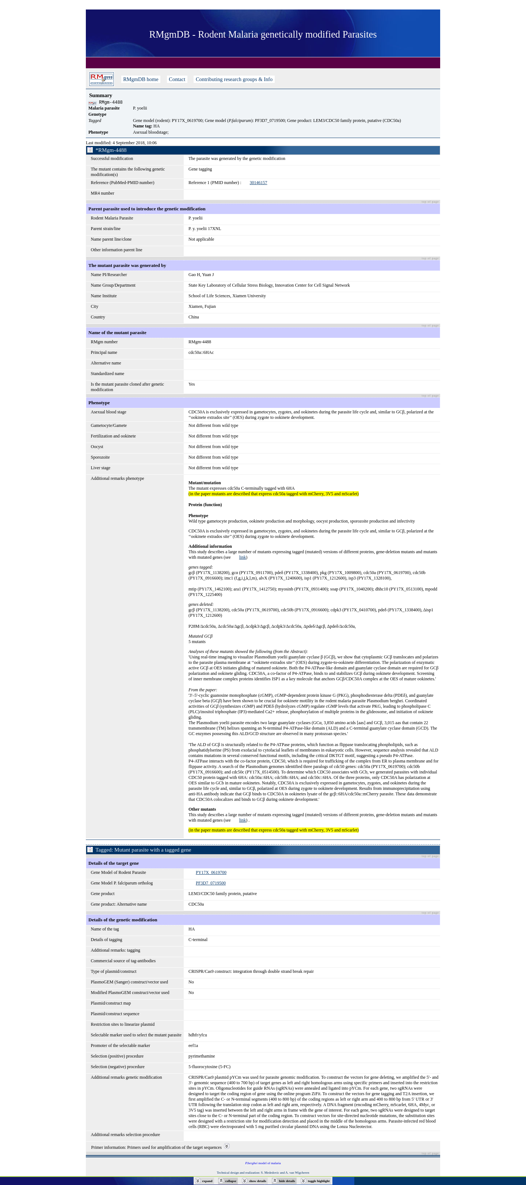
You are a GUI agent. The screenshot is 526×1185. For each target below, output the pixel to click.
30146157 (258, 183)
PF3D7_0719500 (211, 884)
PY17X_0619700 (211, 873)
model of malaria (263, 1164)
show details (257, 1181)
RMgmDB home (141, 79)
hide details (287, 1181)
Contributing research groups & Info (234, 79)
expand (207, 1181)
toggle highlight (319, 1181)
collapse (231, 1181)
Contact (177, 79)
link (242, 558)
